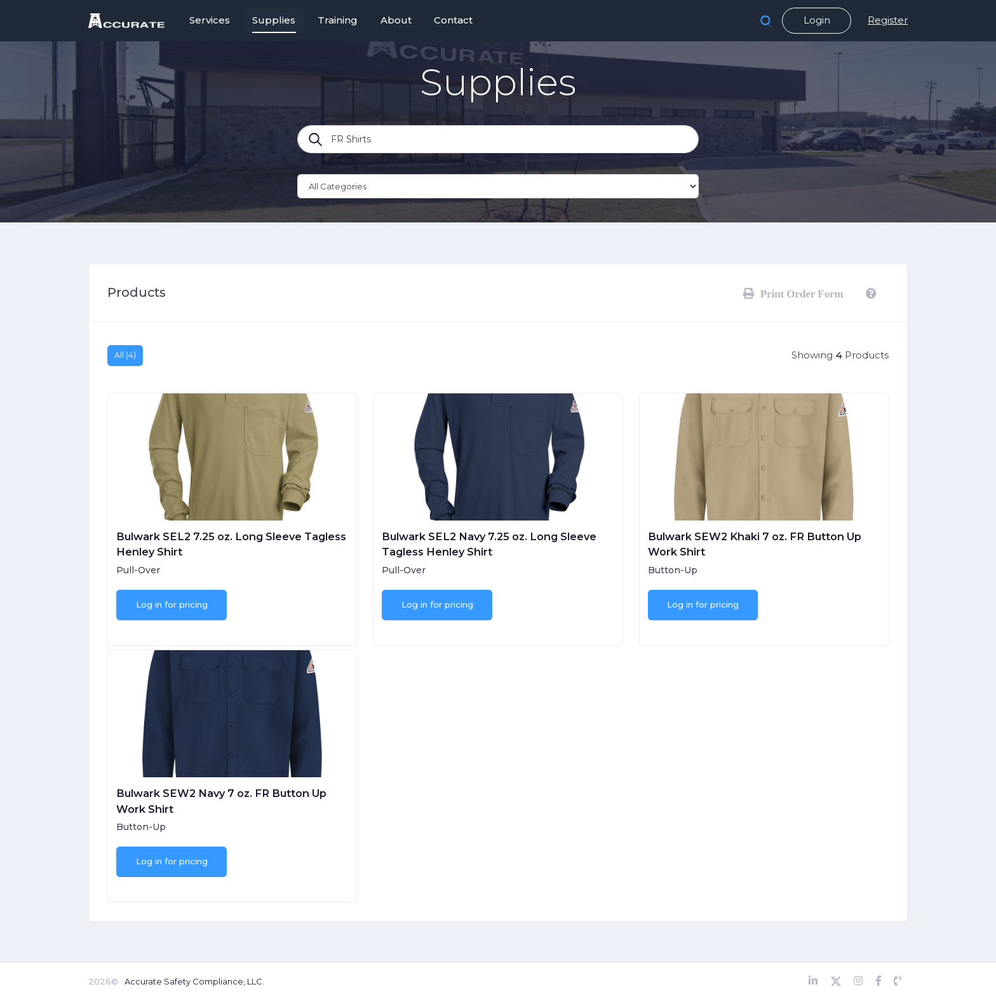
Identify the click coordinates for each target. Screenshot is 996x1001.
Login (817, 20)
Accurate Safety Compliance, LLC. (194, 981)
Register (888, 20)
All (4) (125, 355)
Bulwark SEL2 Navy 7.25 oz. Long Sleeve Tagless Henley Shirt (489, 544)
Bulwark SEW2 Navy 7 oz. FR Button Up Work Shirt (221, 801)
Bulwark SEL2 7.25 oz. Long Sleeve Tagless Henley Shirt (231, 544)
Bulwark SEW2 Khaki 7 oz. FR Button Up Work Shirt (754, 544)
